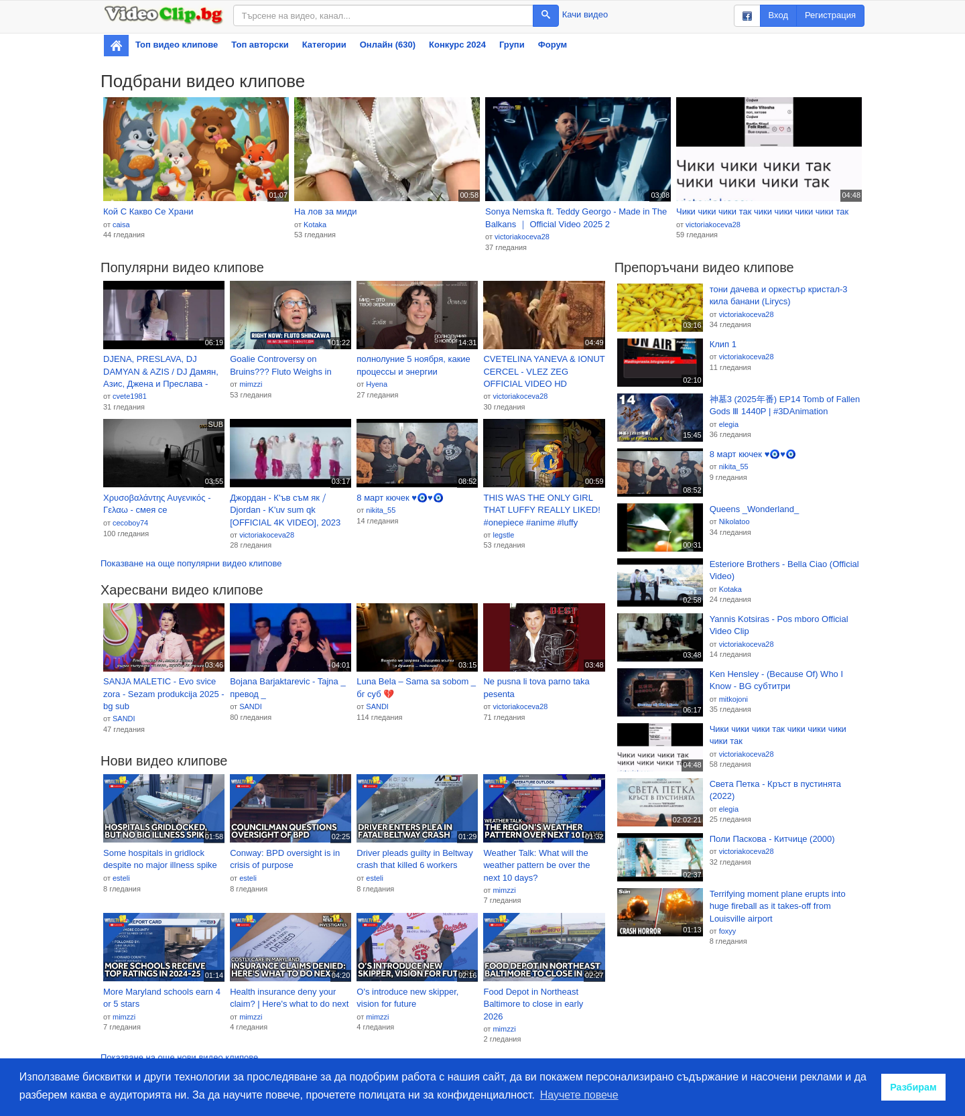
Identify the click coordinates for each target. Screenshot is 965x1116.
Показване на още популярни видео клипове (191, 563)
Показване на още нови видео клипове (179, 1057)
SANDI (124, 719)
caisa (121, 225)
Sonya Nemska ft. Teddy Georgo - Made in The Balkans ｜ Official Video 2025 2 (576, 217)
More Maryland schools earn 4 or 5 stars (161, 998)
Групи (512, 45)
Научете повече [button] (579, 1095)
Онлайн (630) (387, 45)
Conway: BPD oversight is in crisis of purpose (285, 859)
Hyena (376, 384)
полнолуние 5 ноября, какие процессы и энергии (413, 365)
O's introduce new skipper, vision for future (407, 998)
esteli (121, 878)
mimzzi (250, 384)
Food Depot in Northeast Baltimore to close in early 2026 (533, 1004)
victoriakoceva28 (522, 237)
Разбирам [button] (913, 1087)
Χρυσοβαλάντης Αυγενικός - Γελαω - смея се (157, 504)
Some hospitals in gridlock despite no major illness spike (160, 859)
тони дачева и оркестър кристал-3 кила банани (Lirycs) (779, 295)
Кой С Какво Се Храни (148, 211)
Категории (324, 45)
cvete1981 (130, 396)
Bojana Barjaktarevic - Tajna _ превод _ (287, 687)
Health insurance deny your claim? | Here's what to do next (289, 998)
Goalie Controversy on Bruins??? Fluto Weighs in (281, 365)
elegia (728, 424)
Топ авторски (259, 45)
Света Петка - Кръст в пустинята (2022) (775, 790)
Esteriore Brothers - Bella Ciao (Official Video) (784, 570)
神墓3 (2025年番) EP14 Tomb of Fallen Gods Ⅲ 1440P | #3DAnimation (785, 405)
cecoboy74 (130, 523)
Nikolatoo (734, 521)
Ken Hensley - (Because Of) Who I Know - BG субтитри (776, 680)
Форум (552, 45)
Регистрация (830, 15)
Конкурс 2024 (457, 45)
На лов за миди (325, 211)
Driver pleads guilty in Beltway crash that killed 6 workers (414, 859)
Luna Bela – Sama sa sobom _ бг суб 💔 (416, 687)
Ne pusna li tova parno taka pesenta (536, 687)
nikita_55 (380, 510)
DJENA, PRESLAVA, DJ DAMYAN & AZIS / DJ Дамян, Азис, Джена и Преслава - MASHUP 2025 (160, 372)
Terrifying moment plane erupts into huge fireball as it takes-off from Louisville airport (778, 906)
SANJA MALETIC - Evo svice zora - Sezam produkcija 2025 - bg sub (163, 693)
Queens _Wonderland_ (754, 509)
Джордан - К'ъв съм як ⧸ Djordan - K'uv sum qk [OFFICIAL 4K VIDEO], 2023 (285, 510)
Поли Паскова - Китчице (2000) (772, 839)
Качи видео (585, 14)
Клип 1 (723, 344)
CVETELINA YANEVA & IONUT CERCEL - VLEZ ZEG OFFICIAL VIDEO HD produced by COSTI (543, 372)
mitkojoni (733, 699)
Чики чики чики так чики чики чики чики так (762, 211)
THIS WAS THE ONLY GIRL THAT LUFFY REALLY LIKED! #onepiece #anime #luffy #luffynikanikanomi (541, 511)
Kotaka (315, 225)
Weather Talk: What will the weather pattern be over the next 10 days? (536, 865)
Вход (778, 15)
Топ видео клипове (176, 45)
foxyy (727, 931)
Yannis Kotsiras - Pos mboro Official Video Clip (779, 625)
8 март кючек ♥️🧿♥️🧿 (400, 498)
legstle (503, 535)
